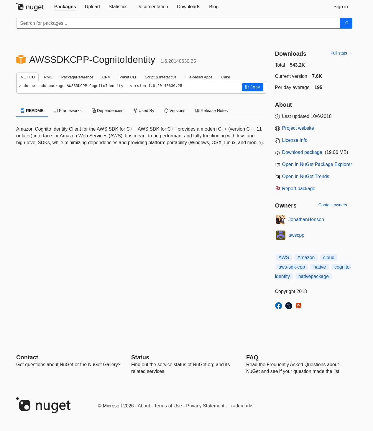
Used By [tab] (143, 110)
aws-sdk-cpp (292, 266)
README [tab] (32, 110)
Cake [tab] (225, 77)
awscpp (296, 235)
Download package (302, 152)
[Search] (346, 23)
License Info (295, 140)
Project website (298, 128)
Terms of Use (168, 405)
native (319, 266)
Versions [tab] (174, 110)
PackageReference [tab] (77, 77)
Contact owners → (335, 205)
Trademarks (241, 405)
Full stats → (341, 53)
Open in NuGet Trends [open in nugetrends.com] (305, 176)
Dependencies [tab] (107, 110)
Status (140, 357)
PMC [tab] (48, 77)
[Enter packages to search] (178, 23)
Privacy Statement (205, 405)
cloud (328, 257)
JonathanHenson (306, 219)
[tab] (65, 6)
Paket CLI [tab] (127, 77)
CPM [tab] (106, 77)
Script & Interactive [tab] (160, 77)
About (144, 405)
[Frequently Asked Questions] (252, 357)
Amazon (306, 257)
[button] (252, 87)
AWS (284, 257)
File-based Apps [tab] (199, 77)
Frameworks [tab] (68, 110)
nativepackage (313, 276)
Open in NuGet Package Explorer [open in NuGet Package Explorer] (317, 164)
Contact (27, 357)
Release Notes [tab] (211, 110)
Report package (299, 188)
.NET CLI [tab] (27, 77)
